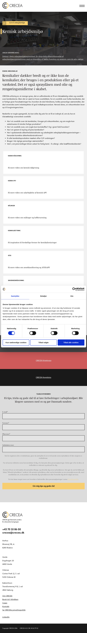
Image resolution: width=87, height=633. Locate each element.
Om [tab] (71, 296)
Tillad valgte (43, 342)
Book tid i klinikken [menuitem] (10, 599)
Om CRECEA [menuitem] (7, 596)
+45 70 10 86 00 (11, 529)
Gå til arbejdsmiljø (17, 23)
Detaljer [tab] (43, 296)
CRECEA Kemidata (43, 377)
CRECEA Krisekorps (43, 360)
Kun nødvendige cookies (16, 342)
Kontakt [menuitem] (5, 606)
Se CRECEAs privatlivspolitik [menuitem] (13, 610)
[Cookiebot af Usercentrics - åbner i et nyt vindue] (74, 289)
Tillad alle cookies (71, 342)
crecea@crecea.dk (13, 532)
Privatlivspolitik (73, 479)
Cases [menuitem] (4, 603)
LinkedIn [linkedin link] (6, 617)
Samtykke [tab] (15, 296)
